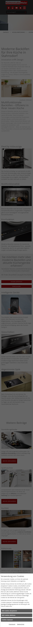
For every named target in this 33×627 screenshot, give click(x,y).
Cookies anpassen (7, 620)
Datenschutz (20, 624)
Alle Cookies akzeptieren (9, 611)
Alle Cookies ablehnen (8, 615)
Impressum (12, 624)
